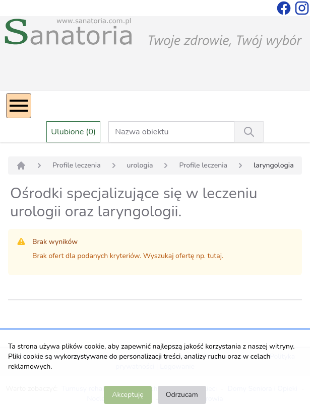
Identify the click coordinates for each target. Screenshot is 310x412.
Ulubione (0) (73, 131)
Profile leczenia (76, 165)
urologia (140, 165)
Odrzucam (182, 394)
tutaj (215, 256)
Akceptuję (127, 394)
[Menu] (18, 105)
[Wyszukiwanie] (249, 131)
